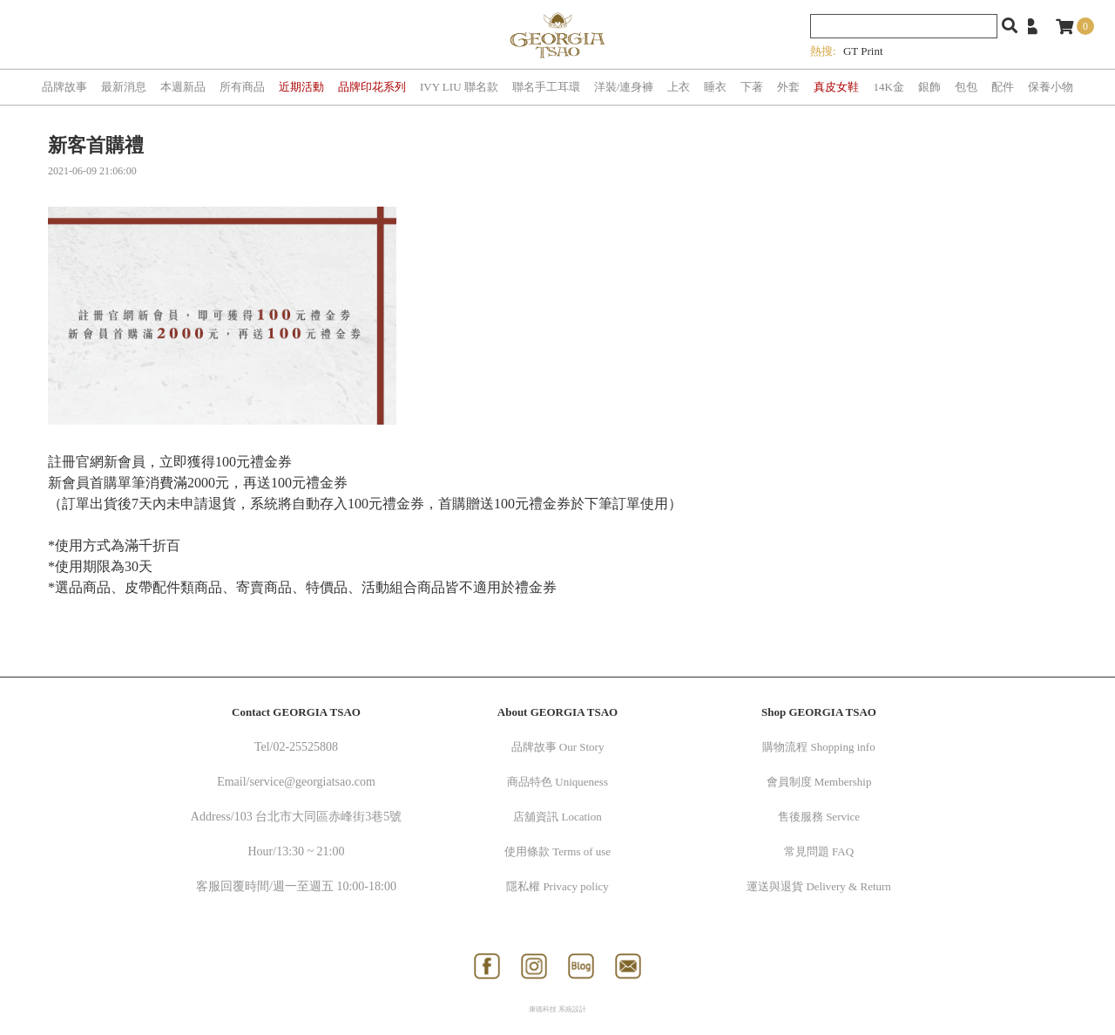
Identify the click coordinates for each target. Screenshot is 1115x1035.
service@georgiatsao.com (312, 781)
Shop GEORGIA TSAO (818, 711)
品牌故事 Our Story (558, 746)
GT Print (863, 51)
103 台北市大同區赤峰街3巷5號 (318, 816)
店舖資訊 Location (557, 816)
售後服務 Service (819, 816)
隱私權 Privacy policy (557, 886)
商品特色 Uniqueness (557, 781)
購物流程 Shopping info (818, 746)
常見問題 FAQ (819, 851)
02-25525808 (305, 746)
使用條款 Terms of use (557, 851)
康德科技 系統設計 (557, 1009)
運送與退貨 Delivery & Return (819, 886)
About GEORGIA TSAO (557, 711)
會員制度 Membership (819, 781)
